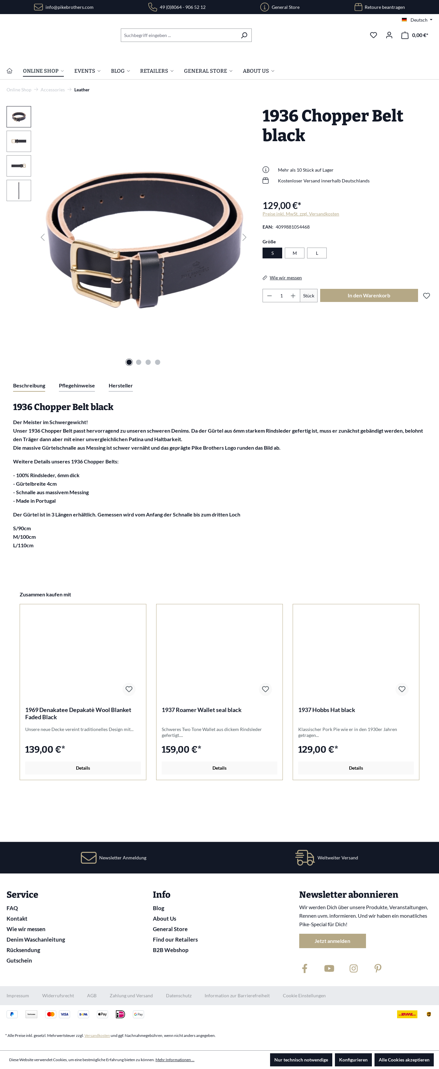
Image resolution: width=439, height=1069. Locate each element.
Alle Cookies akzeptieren (404, 1059)
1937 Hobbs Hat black (326, 751)
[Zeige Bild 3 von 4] (148, 403)
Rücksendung (23, 950)
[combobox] (179, 35)
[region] (128, 279)
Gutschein (19, 960)
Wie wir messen (26, 929)
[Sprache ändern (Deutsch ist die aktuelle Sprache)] (417, 20)
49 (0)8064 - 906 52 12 (183, 7)
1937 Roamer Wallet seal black (202, 751)
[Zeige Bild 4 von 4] (157, 403)
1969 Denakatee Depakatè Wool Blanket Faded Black (78, 755)
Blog (158, 908)
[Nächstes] (244, 278)
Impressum (18, 995)
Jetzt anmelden (332, 941)
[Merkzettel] (373, 35)
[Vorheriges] (42, 278)
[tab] (29, 427)
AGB (92, 995)
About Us (164, 918)
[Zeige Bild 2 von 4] (138, 403)
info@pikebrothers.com (70, 7)
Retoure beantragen (385, 7)
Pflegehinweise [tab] (77, 427)
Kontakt (17, 918)
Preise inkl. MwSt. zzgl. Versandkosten (301, 255)
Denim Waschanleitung (36, 939)
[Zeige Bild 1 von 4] (129, 403)
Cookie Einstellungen (304, 995)
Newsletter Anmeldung (122, 857)
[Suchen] (244, 35)
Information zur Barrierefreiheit (237, 995)
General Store (286, 7)
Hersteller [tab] (121, 427)
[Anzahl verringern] (269, 337)
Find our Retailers (175, 939)
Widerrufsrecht (58, 995)
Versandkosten (97, 1035)
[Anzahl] (281, 337)
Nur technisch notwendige (301, 1059)
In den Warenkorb (369, 337)
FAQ (12, 908)
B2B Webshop (171, 950)
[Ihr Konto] (389, 35)
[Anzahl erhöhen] (293, 337)
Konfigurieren (353, 1059)
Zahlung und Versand (131, 995)
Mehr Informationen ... (174, 1059)
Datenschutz (179, 995)
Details (83, 809)
